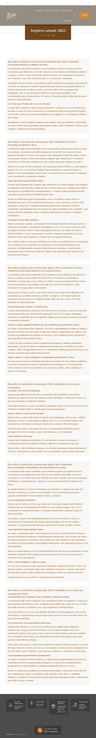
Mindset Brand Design (19, 734)
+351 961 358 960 (32, 2)
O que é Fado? (66, 10)
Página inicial (45, 35)
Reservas (39, 10)
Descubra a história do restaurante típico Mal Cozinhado (40, 464)
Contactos (68, 21)
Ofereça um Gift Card (61, 702)
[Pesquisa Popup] (74, 15)
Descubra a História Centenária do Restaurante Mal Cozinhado (43, 61)
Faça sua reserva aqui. (19, 702)
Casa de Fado (40, 702)
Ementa (57, 10)
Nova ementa (83, 702)
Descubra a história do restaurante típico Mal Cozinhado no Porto (45, 267)
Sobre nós (49, 10)
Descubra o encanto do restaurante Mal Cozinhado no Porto (42, 141)
